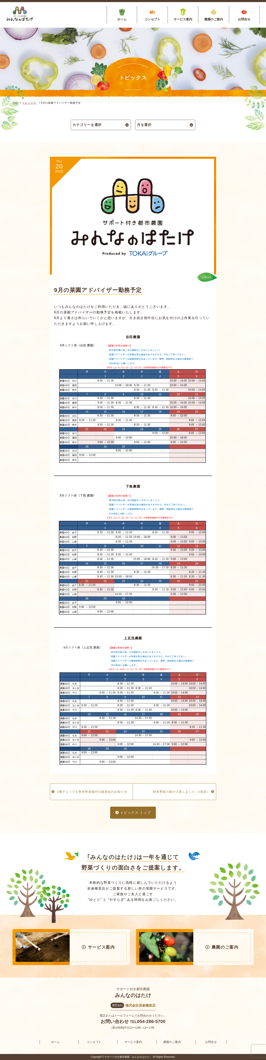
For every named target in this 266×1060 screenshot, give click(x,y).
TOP (15, 102)
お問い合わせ (115, 1021)
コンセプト (152, 19)
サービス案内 (183, 19)
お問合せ (244, 19)
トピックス (29, 102)
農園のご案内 (213, 19)
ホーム (122, 19)
